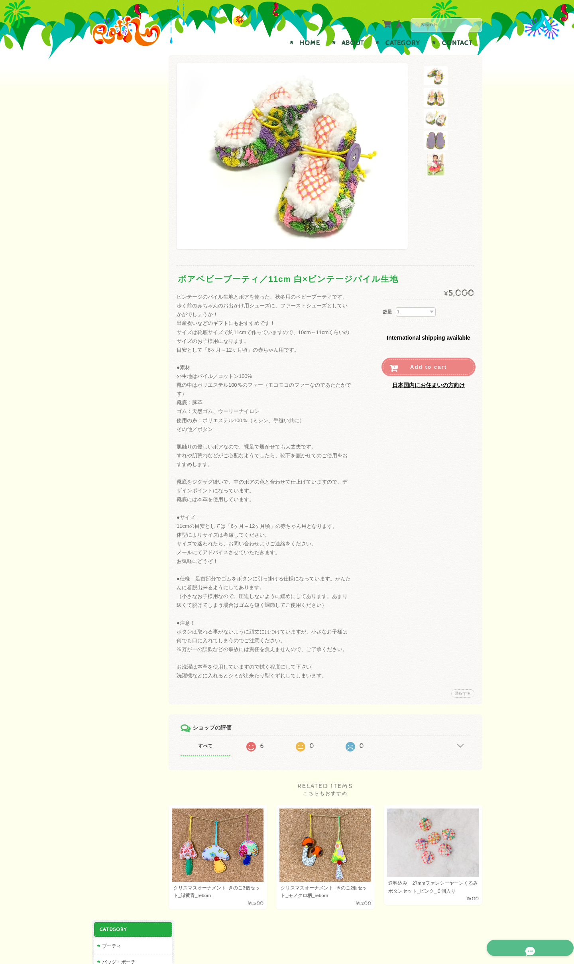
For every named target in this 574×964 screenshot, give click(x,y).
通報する (463, 693)
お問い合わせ (118, 351)
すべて (208, 746)
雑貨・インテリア (121, 128)
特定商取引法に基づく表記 (130, 386)
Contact (457, 43)
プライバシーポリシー (127, 367)
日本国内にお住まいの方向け (428, 385)
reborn (108, 143)
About (353, 43)
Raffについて (117, 335)
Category (402, 43)
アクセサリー (116, 112)
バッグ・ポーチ (118, 96)
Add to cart (428, 367)
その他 (109, 159)
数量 (387, 312)
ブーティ (111, 80)
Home (309, 43)
